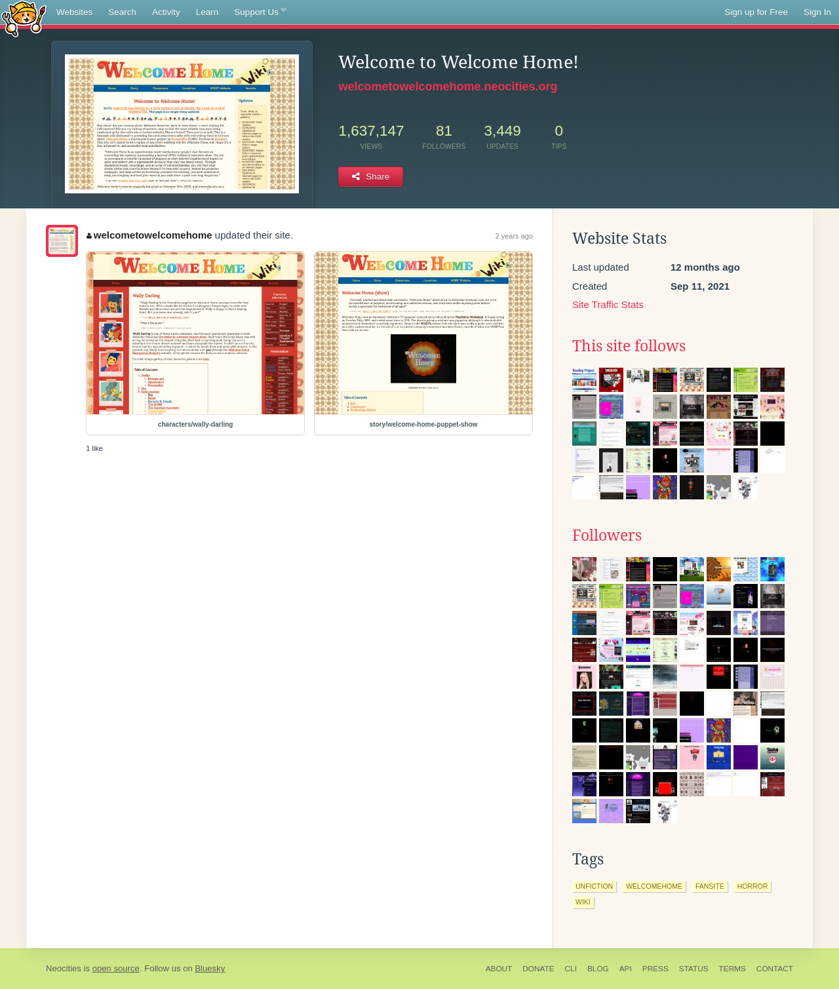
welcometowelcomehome (149, 235)
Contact (774, 968)
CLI (571, 968)
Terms (732, 968)
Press (655, 968)
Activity (166, 12)
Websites (74, 12)
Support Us (260, 12)
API (625, 968)
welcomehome (654, 886)
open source (116, 968)
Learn (207, 12)
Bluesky (210, 968)
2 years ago (514, 236)
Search (122, 12)
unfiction (594, 886)
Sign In (817, 12)
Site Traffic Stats (608, 304)
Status (694, 968)
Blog (598, 968)
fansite (709, 886)
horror (752, 886)
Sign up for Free (756, 12)
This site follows (629, 346)
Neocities (63, 968)
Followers (607, 535)
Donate (538, 968)
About (499, 968)
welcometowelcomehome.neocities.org (447, 86)
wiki (583, 902)
